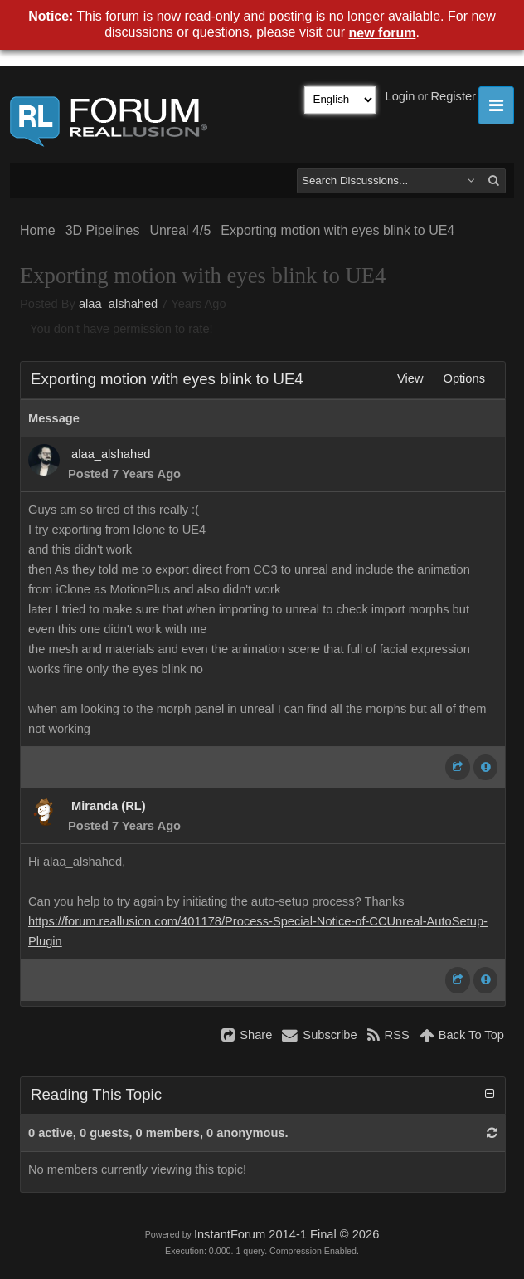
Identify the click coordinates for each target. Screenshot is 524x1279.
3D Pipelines (103, 230)
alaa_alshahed (118, 303)
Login (400, 96)
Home (38, 230)
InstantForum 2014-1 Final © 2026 (286, 1234)
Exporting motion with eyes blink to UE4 (337, 230)
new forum (382, 33)
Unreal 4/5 (180, 230)
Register (453, 96)
